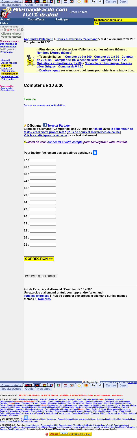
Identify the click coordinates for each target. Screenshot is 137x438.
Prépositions (60, 411)
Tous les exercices (36, 295)
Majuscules (43, 407)
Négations (30, 409)
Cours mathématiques (30, 419)
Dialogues (26, 403)
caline (98, 128)
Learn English (13, 421)
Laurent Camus (32, 425)
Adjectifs (43, 399)
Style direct (125, 411)
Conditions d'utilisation (84, 425)
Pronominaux (14, 411)
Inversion (110, 405)
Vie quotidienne (114, 413)
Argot (86, 399)
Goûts (9, 405)
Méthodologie (100, 407)
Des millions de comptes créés (9, 44)
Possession (125, 409)
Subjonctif (4, 413)
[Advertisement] (80, 342)
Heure (62, 405)
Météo (118, 407)
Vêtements (13, 415)
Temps (39, 413)
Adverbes (53, 399)
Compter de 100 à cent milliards (76, 59)
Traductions (77, 413)
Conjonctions (77, 401)
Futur (122, 403)
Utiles (4, 23)
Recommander (9, 73)
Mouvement (69, 407)
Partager (65, 125)
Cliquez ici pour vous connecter (11, 35)
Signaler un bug (10, 76)
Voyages (3, 415)
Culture (111, 385)
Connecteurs (90, 401)
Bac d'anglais (124, 419)
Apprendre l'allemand (38, 39)
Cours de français (82, 419)
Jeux (123, 385)
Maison (33, 407)
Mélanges (88, 407)
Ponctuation (113, 409)
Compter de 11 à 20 (114, 59)
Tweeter (53, 125)
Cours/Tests (36, 19)
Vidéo (103, 413)
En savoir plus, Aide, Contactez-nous (57, 425)
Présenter (79, 411)
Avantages (6, 52)
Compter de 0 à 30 (70, 66)
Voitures (132, 413)
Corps (118, 401)
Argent (79, 399)
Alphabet (62, 399)
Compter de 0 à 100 (78, 56)
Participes (56, 409)
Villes (124, 413)
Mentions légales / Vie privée (123, 427)
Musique (79, 407)
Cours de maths (98, 419)
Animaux (71, 399)
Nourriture (20, 409)
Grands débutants (32, 405)
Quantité (89, 411)
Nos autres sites (8, 90)
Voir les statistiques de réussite (45, 135)
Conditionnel (53, 401)
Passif (75, 409)
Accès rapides (9, 62)
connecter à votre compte (65, 142)
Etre (69, 403)
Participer (62, 19)
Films (106, 403)
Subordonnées (16, 413)
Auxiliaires (109, 399)
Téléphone (95, 413)
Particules (66, 409)
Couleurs (126, 401)
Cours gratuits (11, 385)
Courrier (3, 403)
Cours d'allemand (65, 419)
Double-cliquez (49, 70)
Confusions (65, 401)
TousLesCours (11, 4)
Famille (89, 403)
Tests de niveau (50, 413)
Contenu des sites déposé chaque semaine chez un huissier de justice (79, 427)
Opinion (39, 409)
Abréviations (24, 399)
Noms (11, 409)
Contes (100, 401)
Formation (114, 403)
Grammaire (18, 405)
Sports (116, 411)
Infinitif (94, 405)
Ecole (63, 403)
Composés (41, 401)
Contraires (109, 401)
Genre (2, 405)
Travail (86, 413)
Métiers (110, 407)
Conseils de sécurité (104, 425)
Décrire (43, 403)
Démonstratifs (54, 403)
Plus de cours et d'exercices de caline (94, 132)
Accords (34, 399)
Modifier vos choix (17, 429)
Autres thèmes (61, 52)
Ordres (48, 409)
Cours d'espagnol (48, 419)
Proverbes (48, 411)
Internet (101, 405)
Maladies (53, 407)
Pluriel (94, 409)
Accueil (5, 19)
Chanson (119, 399)
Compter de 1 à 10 (106, 56)
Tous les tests (64, 413)
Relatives (107, 411)
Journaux (126, 405)
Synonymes (30, 413)
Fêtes (129, 403)
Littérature (15, 407)
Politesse (103, 409)
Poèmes (3, 411)
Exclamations (78, 403)
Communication (7, 401)
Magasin (25, 407)
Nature (125, 407)
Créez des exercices (29, 421)
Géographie (53, 405)
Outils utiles (111, 419)
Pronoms (25, 411)
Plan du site (8, 71)
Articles (93, 399)
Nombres (43, 52)
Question (98, 411)
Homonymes (71, 405)
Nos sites (43, 4)
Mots (60, 407)
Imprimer (6, 65)
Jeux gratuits (6, 88)
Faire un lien (8, 79)
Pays (88, 409)
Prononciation (37, 411)
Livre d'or (6, 68)
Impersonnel (84, 405)
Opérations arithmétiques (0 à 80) (59, 63)
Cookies (3, 429)
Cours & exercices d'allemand (76, 39)
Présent (70, 411)
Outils (29, 4)
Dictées (35, 403)
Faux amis (97, 403)
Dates (17, 403)
